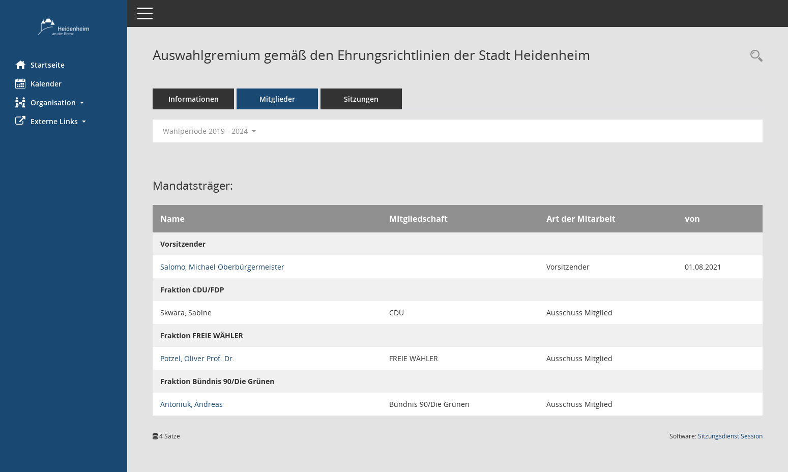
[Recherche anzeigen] (754, 56)
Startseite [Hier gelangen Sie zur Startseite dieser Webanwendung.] (40, 65)
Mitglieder (277, 99)
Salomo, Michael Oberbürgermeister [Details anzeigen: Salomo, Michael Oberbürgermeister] (222, 267)
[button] (63, 102)
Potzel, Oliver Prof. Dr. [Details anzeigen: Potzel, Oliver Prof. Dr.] (197, 358)
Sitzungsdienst (730, 436)
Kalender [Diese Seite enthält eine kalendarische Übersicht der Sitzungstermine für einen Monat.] (38, 83)
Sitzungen (361, 99)
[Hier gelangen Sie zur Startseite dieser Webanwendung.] (63, 26)
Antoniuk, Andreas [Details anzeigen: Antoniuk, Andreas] (191, 404)
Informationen (193, 99)
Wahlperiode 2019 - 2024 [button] (209, 131)
